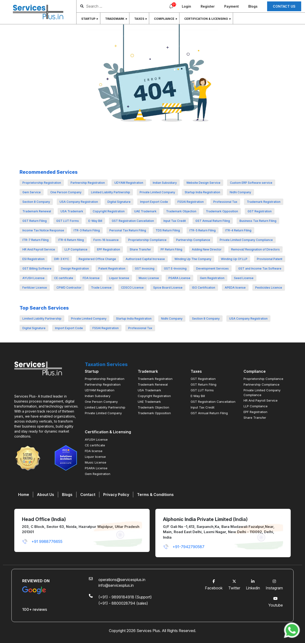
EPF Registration (108, 249)
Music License (149, 278)
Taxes (139, 18)
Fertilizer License (34, 287)
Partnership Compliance (193, 240)
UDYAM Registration (128, 182)
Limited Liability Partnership (110, 192)
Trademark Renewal (36, 211)
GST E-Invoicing (175, 268)
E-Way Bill (95, 221)
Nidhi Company (240, 192)
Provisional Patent (269, 259)
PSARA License (179, 278)
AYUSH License (33, 278)
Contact (87, 494)
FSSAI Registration (191, 202)
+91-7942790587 (183, 547)
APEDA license (235, 287)
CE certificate (63, 278)
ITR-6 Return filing (71, 240)
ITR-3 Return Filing (87, 230)
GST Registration (260, 211)
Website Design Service (203, 182)
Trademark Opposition (222, 211)
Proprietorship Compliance (147, 240)
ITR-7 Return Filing (35, 240)
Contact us (284, 6)
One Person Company (65, 192)
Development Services (212, 268)
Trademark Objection (181, 211)
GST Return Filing (34, 221)
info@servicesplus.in (116, 585)
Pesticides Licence (268, 287)
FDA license (91, 278)
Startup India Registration (202, 192)
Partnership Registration (88, 182)
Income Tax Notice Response (43, 230)
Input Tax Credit (174, 221)
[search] (123, 6)
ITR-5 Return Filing (202, 230)
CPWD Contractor (68, 287)
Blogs (253, 6)
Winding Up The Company (192, 259)
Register (208, 6)
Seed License (244, 278)
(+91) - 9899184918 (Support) (125, 597)
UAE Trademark (145, 211)
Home (23, 494)
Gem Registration (212, 278)
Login (186, 6)
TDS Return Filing (168, 230)
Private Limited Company (157, 192)
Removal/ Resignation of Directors (255, 249)
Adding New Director (207, 249)
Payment (231, 6)
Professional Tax (225, 202)
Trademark (114, 18)
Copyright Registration (109, 211)
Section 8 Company (36, 202)
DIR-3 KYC (61, 259)
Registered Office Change (97, 259)
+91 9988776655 (42, 541)
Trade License (101, 287)
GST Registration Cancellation (133, 221)
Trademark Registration (263, 202)
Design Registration (75, 268)
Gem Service (31, 192)
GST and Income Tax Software (259, 268)
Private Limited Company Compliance (246, 240)
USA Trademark (72, 211)
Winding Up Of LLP (234, 259)
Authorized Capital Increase (145, 259)
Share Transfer (140, 249)
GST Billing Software (36, 268)
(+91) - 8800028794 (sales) (123, 603)
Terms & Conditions (155, 494)
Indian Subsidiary (165, 182)
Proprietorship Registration (41, 182)
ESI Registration (33, 259)
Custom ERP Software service (251, 182)
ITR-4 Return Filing (238, 230)
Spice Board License (168, 287)
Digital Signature (119, 202)
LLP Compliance (76, 249)
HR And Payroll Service (38, 249)
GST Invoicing (144, 268)
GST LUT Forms (67, 221)
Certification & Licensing (206, 18)
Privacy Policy (116, 494)
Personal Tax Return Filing (127, 230)
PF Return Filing (171, 249)
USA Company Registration (79, 202)
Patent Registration (111, 268)
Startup (88, 18)
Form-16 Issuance (106, 240)
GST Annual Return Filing (212, 221)
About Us (45, 494)
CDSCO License (132, 287)
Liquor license (119, 278)
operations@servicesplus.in (121, 579)
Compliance (164, 18)
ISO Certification (203, 287)
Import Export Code (154, 202)
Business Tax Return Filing (257, 221)
